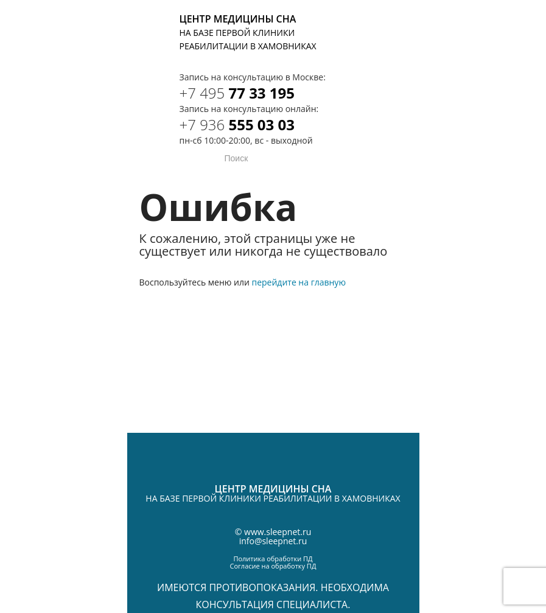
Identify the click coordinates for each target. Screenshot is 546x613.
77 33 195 (237, 93)
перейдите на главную (298, 282)
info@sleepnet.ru (273, 541)
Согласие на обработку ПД (273, 565)
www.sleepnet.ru (277, 532)
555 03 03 (237, 124)
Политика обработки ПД (272, 558)
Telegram (403, 22)
